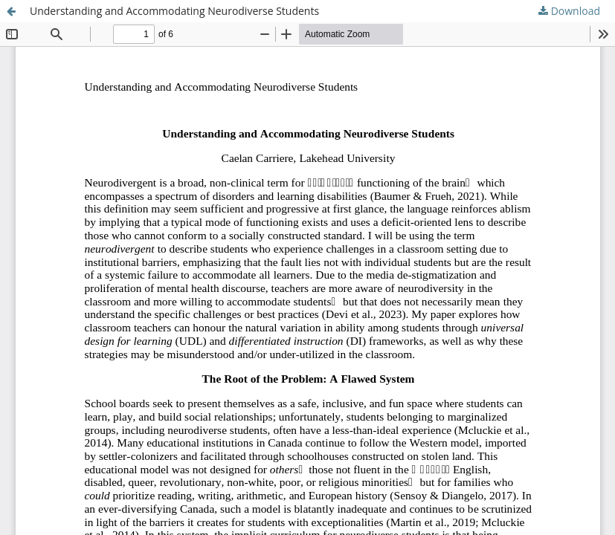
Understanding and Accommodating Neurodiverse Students (174, 11)
